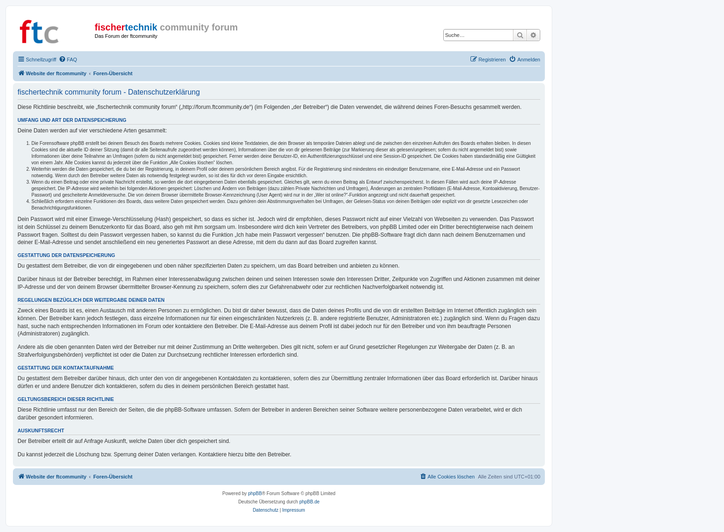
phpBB (255, 493)
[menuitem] (68, 59)
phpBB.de (309, 501)
